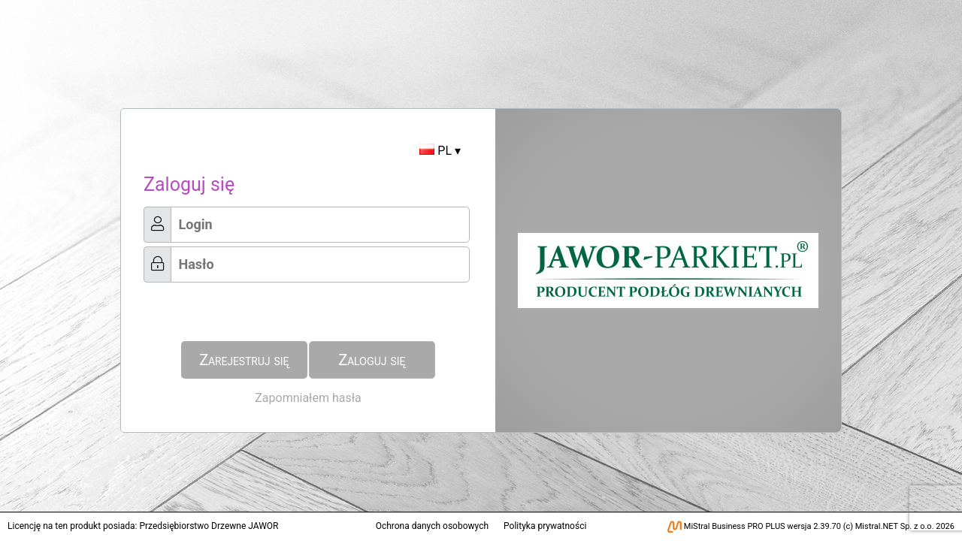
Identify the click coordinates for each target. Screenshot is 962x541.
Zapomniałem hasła (308, 398)
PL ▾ (440, 151)
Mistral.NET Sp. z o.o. (894, 526)
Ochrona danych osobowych (432, 526)
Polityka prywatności (545, 526)
